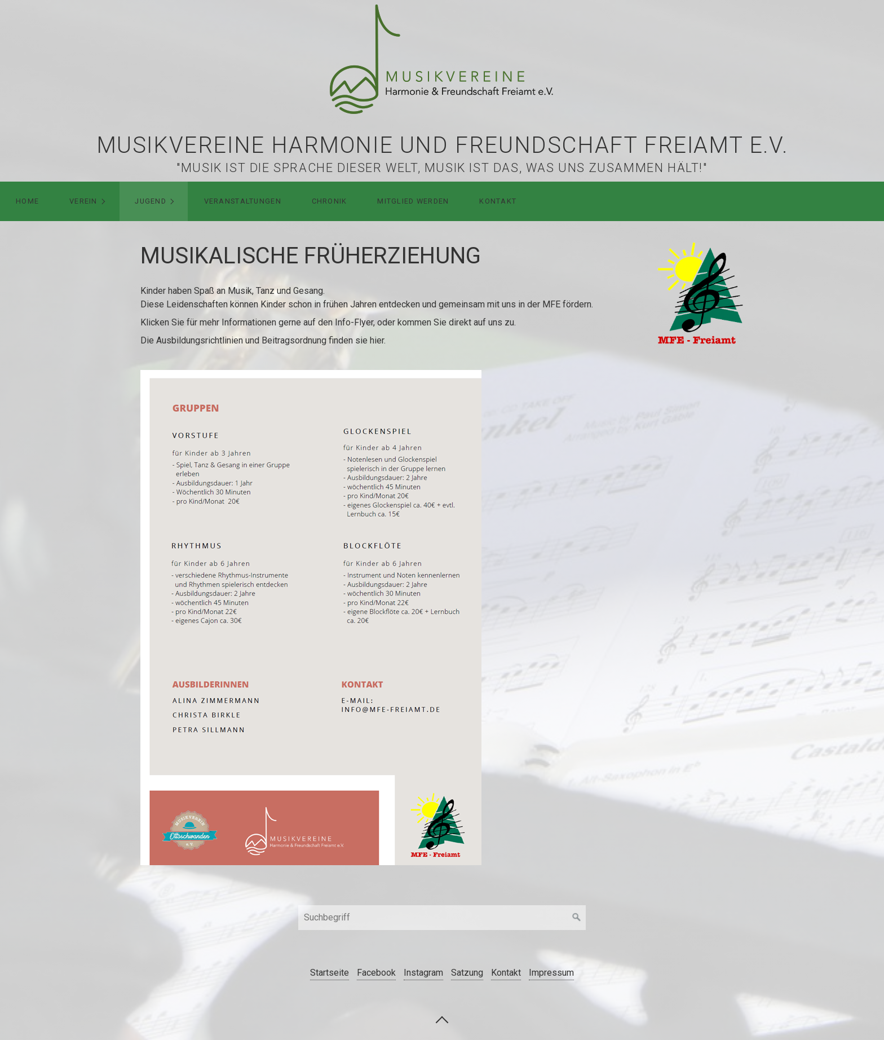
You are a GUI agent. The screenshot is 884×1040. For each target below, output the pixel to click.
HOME (27, 201)
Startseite (329, 972)
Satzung (467, 972)
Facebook (376, 972)
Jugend (150, 201)
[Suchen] (577, 917)
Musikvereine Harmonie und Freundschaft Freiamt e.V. (442, 145)
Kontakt (497, 201)
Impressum (551, 972)
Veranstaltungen (242, 201)
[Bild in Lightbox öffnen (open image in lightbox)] (700, 292)
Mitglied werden (413, 201)
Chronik (329, 201)
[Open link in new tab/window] (310, 617)
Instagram (423, 972)
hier (377, 340)
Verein (83, 201)
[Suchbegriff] (442, 917)
